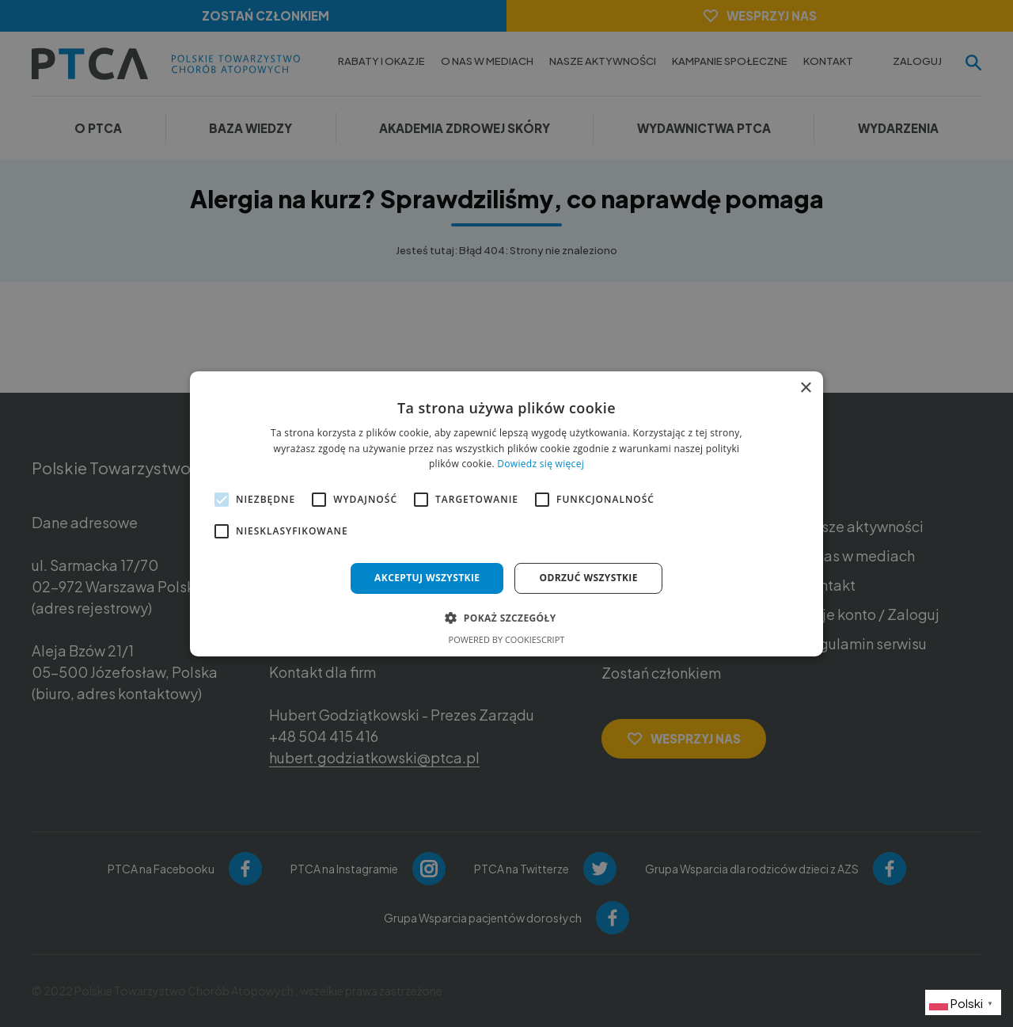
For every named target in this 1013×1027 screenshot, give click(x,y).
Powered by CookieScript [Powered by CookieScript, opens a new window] (507, 639)
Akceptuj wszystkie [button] (427, 577)
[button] (506, 618)
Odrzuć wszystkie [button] (588, 577)
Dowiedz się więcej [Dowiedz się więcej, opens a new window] (540, 463)
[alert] (506, 513)
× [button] (805, 388)
